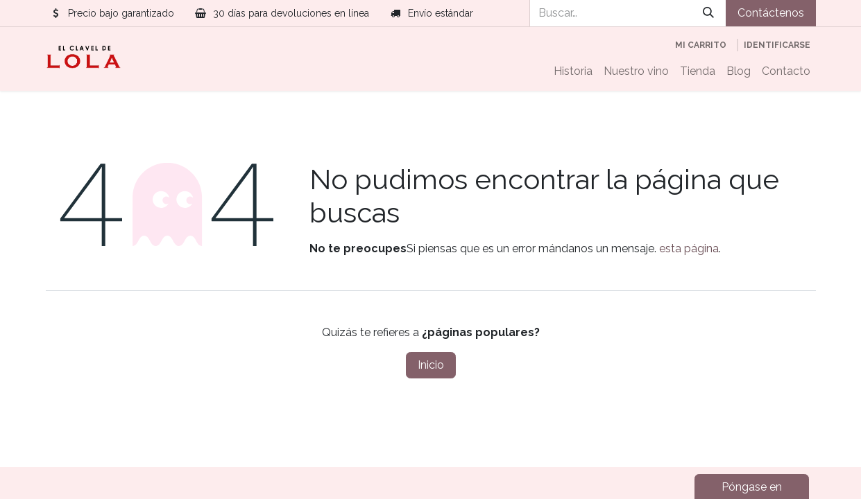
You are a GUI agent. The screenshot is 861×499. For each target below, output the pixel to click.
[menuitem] (573, 71)
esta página (689, 248)
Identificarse (777, 45)
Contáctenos (771, 12)
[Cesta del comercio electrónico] (701, 45)
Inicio (431, 364)
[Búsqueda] (708, 13)
